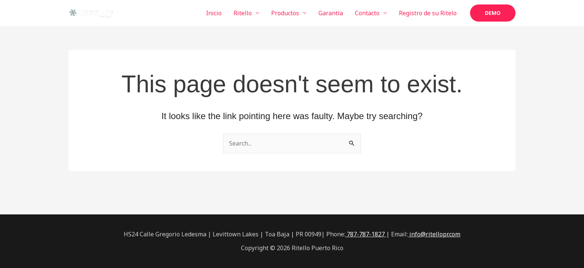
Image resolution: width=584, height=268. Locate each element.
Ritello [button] (243, 13)
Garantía (330, 13)
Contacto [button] (367, 13)
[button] (492, 13)
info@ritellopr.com (434, 234)
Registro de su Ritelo (428, 13)
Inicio (214, 13)
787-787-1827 (365, 234)
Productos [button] (285, 13)
